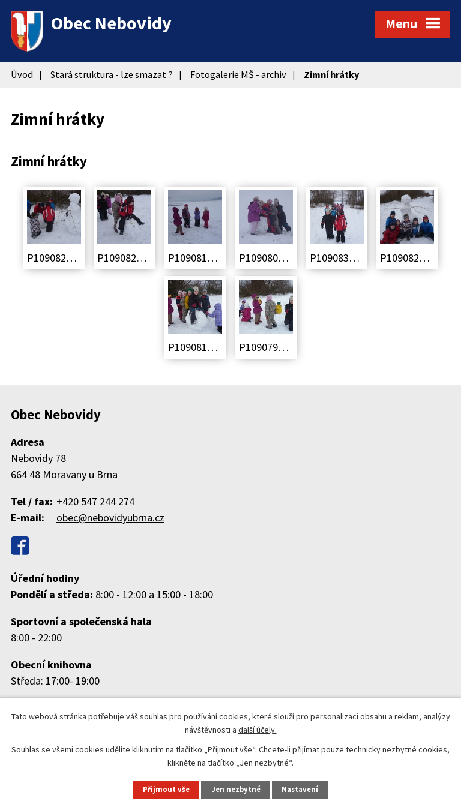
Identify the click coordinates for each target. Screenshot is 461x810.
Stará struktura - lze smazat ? (111, 74)
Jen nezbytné (236, 789)
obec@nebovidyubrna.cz (110, 517)
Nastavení (300, 789)
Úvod (22, 74)
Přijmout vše (166, 789)
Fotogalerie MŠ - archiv (238, 74)
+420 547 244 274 (95, 501)
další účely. (257, 729)
